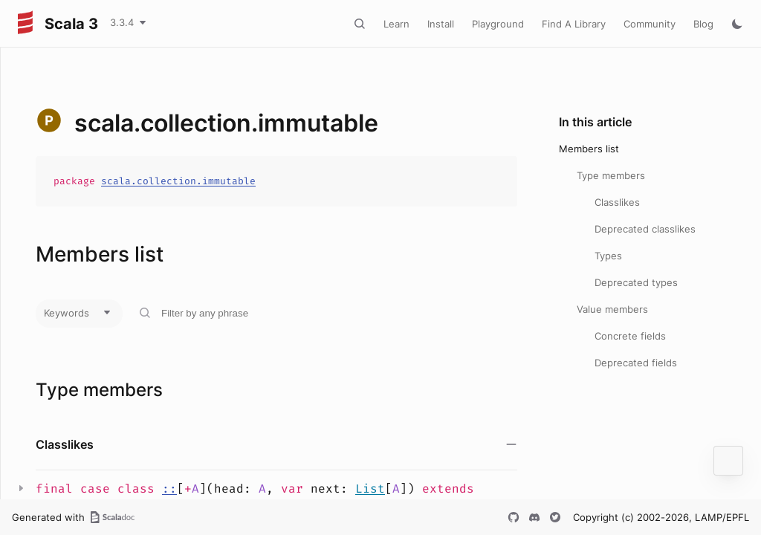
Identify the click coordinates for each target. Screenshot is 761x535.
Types (608, 256)
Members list (589, 149)
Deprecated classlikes (645, 229)
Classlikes (617, 202)
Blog (703, 24)
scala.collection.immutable (178, 181)
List (370, 488)
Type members (611, 175)
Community (650, 24)
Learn (396, 24)
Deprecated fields (636, 363)
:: (169, 488)
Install (440, 24)
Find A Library (574, 24)
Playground (498, 24)
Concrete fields (630, 336)
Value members (612, 309)
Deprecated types (636, 282)
